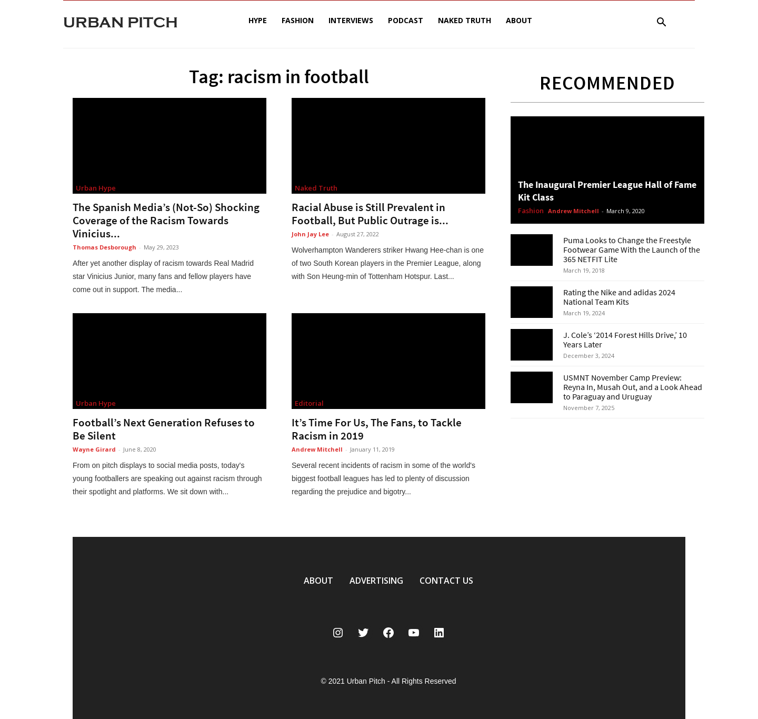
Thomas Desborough (104, 247)
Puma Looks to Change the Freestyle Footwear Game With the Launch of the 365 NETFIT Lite (631, 249)
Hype (257, 20)
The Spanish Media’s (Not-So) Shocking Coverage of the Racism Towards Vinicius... (166, 220)
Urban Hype (96, 188)
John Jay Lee (310, 234)
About (519, 20)
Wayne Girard (94, 449)
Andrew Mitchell (317, 449)
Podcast (405, 20)
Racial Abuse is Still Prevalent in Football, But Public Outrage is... (370, 213)
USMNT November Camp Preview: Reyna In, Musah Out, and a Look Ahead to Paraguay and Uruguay (632, 387)
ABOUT (318, 580)
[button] (661, 23)
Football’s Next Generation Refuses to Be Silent (164, 429)
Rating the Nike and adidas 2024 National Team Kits (619, 297)
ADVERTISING (376, 580)
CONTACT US (446, 580)
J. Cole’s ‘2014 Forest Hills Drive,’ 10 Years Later (625, 339)
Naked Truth (464, 20)
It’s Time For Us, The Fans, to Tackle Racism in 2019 (377, 429)
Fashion (298, 20)
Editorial (309, 403)
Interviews (350, 20)
